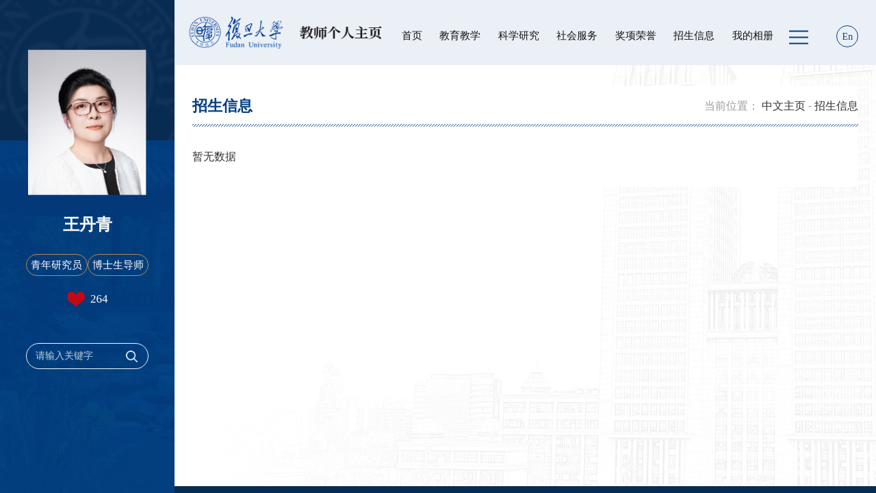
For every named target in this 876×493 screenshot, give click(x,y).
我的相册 (752, 35)
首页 (412, 35)
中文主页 (784, 106)
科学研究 (518, 35)
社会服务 (576, 35)
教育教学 (459, 35)
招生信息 (693, 35)
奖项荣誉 (635, 35)
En (847, 36)
